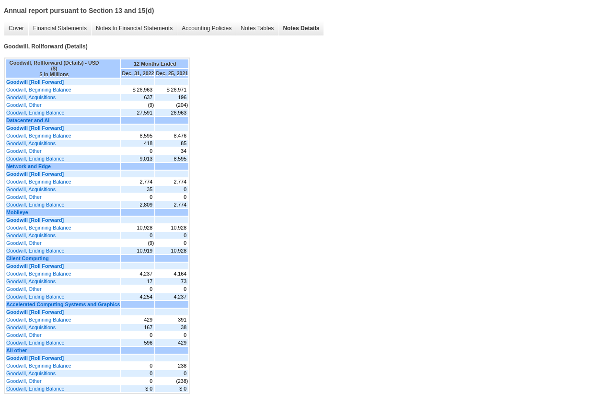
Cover (16, 28)
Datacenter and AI (27, 120)
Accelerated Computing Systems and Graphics (63, 304)
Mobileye (17, 212)
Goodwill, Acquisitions (31, 97)
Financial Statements (60, 28)
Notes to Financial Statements (134, 28)
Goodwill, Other (23, 105)
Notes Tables (257, 28)
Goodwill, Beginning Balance (38, 89)
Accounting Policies (206, 28)
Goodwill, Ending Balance (35, 112)
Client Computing (27, 258)
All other (16, 350)
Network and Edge (28, 166)
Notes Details (301, 28)
